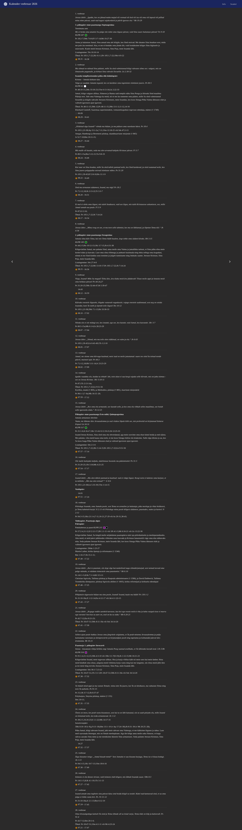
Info (224, 4)
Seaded (233, 4)
